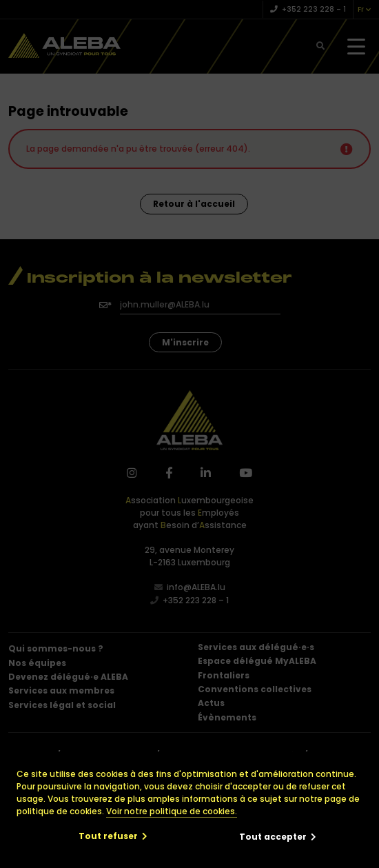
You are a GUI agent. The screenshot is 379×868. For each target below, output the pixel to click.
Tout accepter (273, 836)
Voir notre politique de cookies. (171, 811)
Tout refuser (108, 836)
